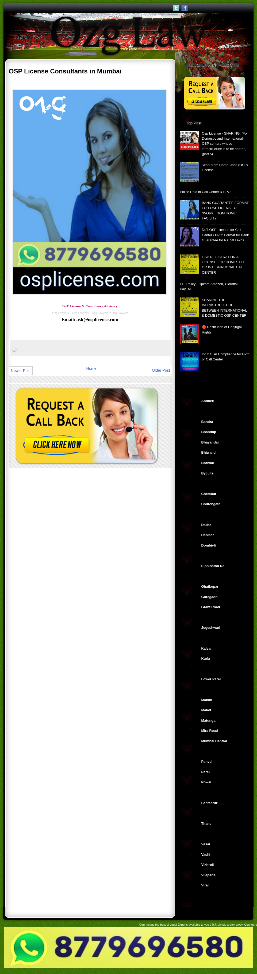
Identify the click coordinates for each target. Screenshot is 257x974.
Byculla (207, 473)
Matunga (208, 720)
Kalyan (207, 648)
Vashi (205, 855)
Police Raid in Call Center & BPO (205, 192)
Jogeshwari (210, 628)
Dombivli (208, 545)
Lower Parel (211, 679)
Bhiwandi (209, 452)
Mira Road (209, 731)
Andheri (207, 401)
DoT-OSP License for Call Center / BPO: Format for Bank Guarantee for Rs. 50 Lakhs (225, 235)
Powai (206, 782)
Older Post (161, 370)
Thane (206, 824)
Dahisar (207, 535)
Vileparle (208, 875)
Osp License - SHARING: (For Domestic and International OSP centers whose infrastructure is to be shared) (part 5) (225, 143)
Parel (205, 772)
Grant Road (210, 607)
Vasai (205, 844)
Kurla (205, 659)
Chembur (208, 494)
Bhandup (208, 432)
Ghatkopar (209, 586)
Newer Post (21, 370)
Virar (205, 885)
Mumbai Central (214, 741)
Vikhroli (207, 865)
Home (91, 368)
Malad (206, 710)
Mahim (206, 700)
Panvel (206, 762)
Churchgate (210, 504)
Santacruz (209, 803)
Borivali (207, 463)
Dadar (206, 525)
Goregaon (209, 597)
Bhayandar (210, 442)
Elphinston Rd (213, 566)
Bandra (207, 422)
